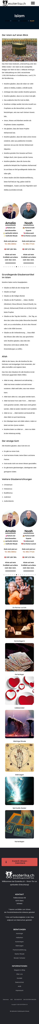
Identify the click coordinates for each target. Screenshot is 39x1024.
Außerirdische (9, 501)
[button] (33, 3)
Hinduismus (8, 489)
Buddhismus (8, 493)
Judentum (7, 497)
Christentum (8, 485)
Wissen (14, 21)
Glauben (23, 21)
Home (7, 21)
